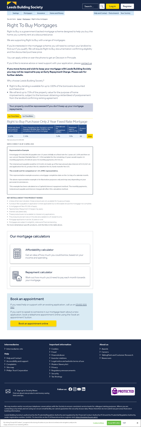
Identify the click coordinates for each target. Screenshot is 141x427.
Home (9, 13)
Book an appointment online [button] (33, 323)
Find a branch (114, 13)
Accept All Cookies (114, 424)
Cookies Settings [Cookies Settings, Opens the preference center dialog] (98, 424)
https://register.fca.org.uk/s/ (87, 417)
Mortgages (29, 13)
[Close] (137, 424)
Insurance (42, 13)
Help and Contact (100, 13)
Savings (17, 13)
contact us (86, 63)
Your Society (127, 13)
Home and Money (56, 13)
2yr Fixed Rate (13, 116)
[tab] (14, 116)
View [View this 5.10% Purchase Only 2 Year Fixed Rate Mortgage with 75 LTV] (90, 136)
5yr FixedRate (27, 116)
